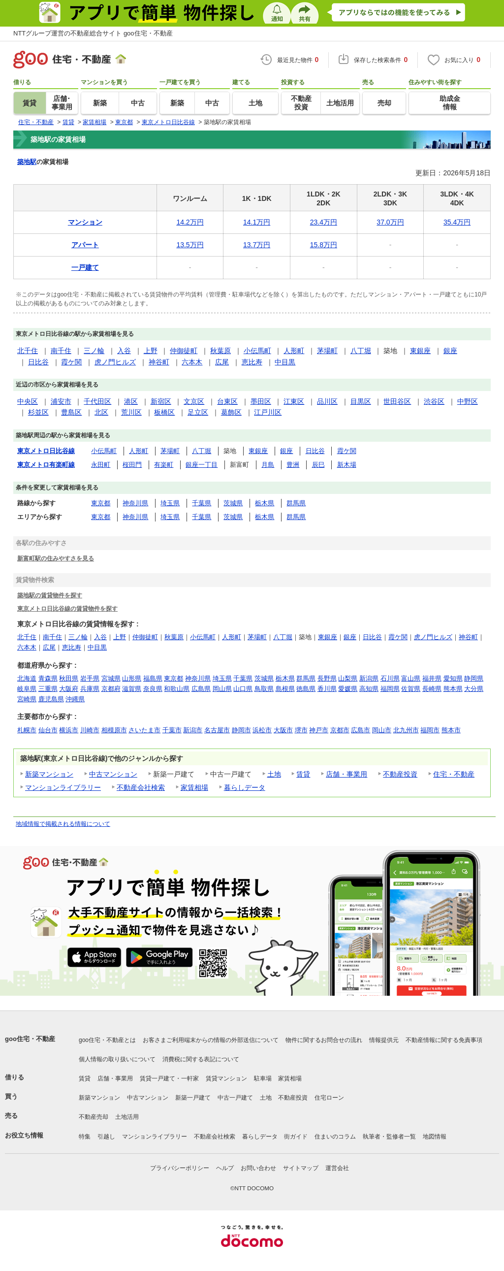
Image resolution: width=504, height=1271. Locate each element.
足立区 (198, 412)
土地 (274, 774)
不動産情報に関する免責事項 (444, 1040)
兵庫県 (89, 688)
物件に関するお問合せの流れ (323, 1040)
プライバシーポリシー (179, 1168)
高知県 (368, 688)
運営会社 (337, 1168)
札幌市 (26, 730)
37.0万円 (390, 222)
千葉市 (172, 730)
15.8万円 (323, 245)
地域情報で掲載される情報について (63, 823)
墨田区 (261, 401)
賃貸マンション (226, 1078)
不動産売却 (93, 1116)
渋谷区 (434, 401)
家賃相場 (194, 787)
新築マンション (49, 774)
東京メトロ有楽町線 (46, 464)
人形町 (294, 351)
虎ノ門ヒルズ (115, 362)
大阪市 (283, 730)
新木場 (346, 464)
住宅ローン (329, 1097)
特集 (85, 1136)
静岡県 (473, 678)
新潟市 (192, 730)
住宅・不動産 (453, 774)
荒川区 (131, 412)
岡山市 (381, 730)
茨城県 (233, 503)
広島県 (201, 688)
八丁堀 (360, 351)
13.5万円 (189, 245)
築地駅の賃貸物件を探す (49, 595)
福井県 (431, 678)
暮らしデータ (244, 787)
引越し (106, 1136)
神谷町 (159, 362)
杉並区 (38, 412)
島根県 (285, 688)
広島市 (360, 730)
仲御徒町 (183, 351)
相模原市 (114, 730)
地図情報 (434, 1136)
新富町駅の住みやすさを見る (55, 558)
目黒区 (360, 401)
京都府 (111, 688)
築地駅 (26, 161)
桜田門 (132, 464)
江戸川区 (268, 412)
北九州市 (406, 730)
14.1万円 (256, 222)
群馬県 (296, 503)
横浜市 (68, 730)
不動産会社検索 (141, 787)
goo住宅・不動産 (30, 1039)
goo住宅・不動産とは (107, 1040)
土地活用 (127, 1116)
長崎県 (431, 688)
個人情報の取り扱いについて (117, 1059)
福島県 (152, 678)
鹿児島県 (51, 699)
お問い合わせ (258, 1168)
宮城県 (111, 678)
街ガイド (296, 1136)
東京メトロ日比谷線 (46, 451)
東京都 (100, 503)
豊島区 (71, 412)
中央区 (27, 401)
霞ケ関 (71, 362)
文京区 (194, 401)
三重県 (48, 688)
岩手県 (89, 678)
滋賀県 (131, 688)
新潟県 (368, 678)
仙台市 (48, 730)
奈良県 (152, 688)
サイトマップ (300, 1168)
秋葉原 (220, 351)
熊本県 (453, 688)
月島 (267, 464)
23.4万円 (323, 222)
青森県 (48, 678)
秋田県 (68, 678)
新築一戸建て (193, 1097)
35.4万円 (457, 222)
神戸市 (318, 730)
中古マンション (113, 774)
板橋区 (164, 412)
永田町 (100, 464)
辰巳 (318, 464)
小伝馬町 (257, 351)
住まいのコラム (335, 1136)
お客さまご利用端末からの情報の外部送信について (211, 1040)
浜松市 (262, 730)
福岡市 (430, 730)
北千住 (27, 351)
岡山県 (222, 688)
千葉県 (201, 503)
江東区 (294, 401)
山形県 (131, 678)
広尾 (222, 362)
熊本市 (451, 730)
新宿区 (161, 401)
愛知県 (453, 678)
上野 (151, 351)
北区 (101, 412)
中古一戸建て (235, 1097)
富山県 (410, 678)
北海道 (26, 678)
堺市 (301, 730)
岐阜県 (26, 688)
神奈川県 (135, 503)
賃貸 (303, 774)
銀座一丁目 (202, 464)
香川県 (327, 688)
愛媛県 (347, 688)
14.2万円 (189, 222)
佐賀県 (410, 688)
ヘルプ (225, 1168)
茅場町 (327, 351)
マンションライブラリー (63, 787)
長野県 (327, 678)
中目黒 (285, 362)
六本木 (192, 362)
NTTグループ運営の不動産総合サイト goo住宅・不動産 (93, 33)
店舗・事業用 (346, 774)
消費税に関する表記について (200, 1059)
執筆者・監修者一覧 (389, 1136)
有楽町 (163, 464)
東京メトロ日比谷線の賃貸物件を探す (67, 608)
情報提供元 (384, 1040)
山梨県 (347, 678)
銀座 (450, 351)
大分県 (473, 688)
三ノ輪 (94, 351)
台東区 (227, 401)
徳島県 (305, 688)
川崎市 (89, 730)
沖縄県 (75, 699)
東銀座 (420, 351)
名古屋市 (217, 730)
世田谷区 (397, 401)
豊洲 (292, 464)
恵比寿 (252, 362)
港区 (131, 401)
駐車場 (263, 1078)
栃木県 (264, 503)
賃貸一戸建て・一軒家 (169, 1078)
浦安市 (61, 401)
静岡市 (241, 730)
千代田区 (97, 401)
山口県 (242, 688)
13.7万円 (256, 245)
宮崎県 (26, 699)
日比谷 (38, 362)
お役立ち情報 (24, 1135)
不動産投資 (400, 774)
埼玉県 (170, 503)
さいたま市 (144, 730)
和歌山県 (176, 688)
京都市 (339, 730)
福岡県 (390, 688)
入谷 (124, 351)
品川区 (327, 401)
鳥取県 (264, 688)
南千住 (61, 351)
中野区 (467, 401)
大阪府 (68, 688)
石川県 (390, 678)
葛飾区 (231, 412)
